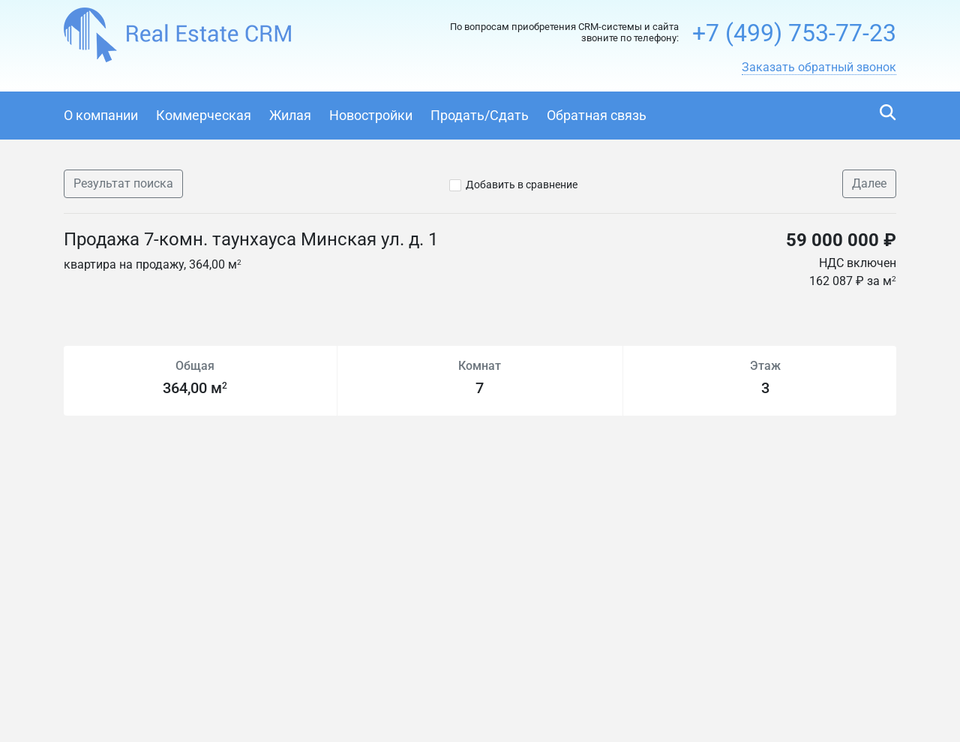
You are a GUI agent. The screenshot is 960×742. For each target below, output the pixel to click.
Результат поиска (123, 183)
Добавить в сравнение (522, 185)
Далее (869, 183)
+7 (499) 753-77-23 (794, 33)
